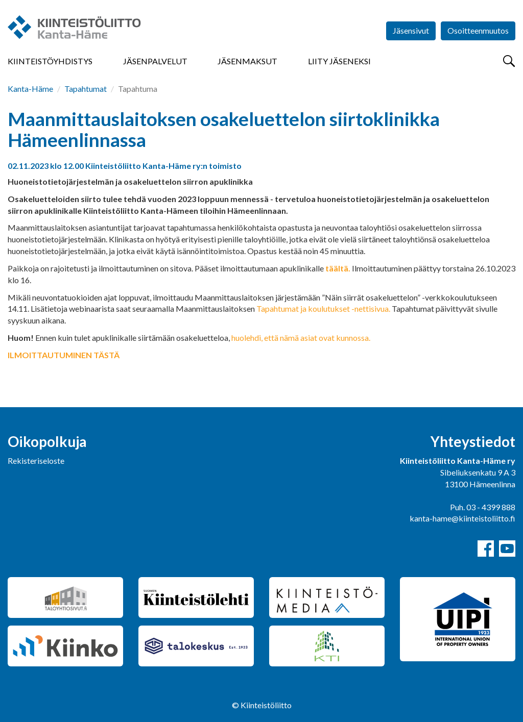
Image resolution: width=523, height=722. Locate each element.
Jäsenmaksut (247, 61)
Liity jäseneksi (339, 61)
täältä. (337, 268)
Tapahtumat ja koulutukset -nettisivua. (323, 308)
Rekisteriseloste (36, 460)
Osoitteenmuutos (478, 30)
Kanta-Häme (30, 88)
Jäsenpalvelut (155, 61)
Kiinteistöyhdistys (50, 61)
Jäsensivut (411, 30)
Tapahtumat (85, 88)
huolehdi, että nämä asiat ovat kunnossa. (300, 337)
